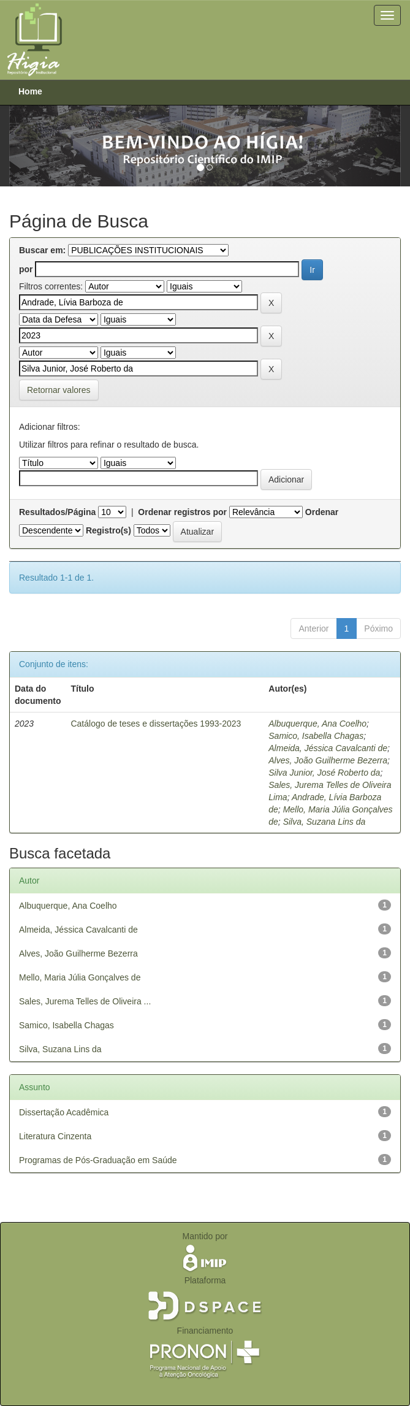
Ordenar (321, 512)
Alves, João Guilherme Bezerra (327, 760)
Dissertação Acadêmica (63, 1112)
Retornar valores (59, 390)
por (26, 269)
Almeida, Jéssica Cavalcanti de (327, 748)
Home (30, 91)
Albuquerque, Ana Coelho (317, 723)
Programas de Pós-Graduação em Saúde (98, 1160)
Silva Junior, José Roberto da (324, 773)
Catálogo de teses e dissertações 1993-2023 (155, 723)
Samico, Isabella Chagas (315, 736)
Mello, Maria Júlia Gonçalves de (79, 977)
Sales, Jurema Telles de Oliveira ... (85, 1001)
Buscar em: (42, 250)
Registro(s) (108, 530)
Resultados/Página (57, 512)
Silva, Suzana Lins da (324, 822)
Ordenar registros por (182, 512)
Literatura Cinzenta (55, 1136)
